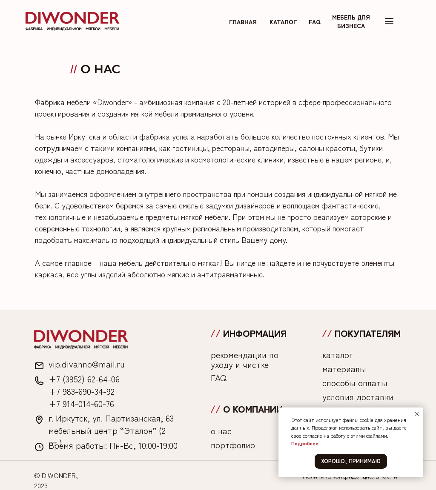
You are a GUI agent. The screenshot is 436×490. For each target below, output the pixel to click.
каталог (283, 21)
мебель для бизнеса (351, 21)
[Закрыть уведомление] (417, 414)
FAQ (219, 377)
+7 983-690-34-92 (82, 391)
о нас (221, 430)
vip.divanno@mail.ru (87, 364)
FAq (315, 21)
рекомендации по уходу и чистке (244, 359)
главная (243, 21)
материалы (344, 368)
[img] (72, 21)
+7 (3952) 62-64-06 (84, 379)
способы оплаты (354, 382)
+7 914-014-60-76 (81, 403)
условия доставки (357, 396)
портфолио (233, 445)
